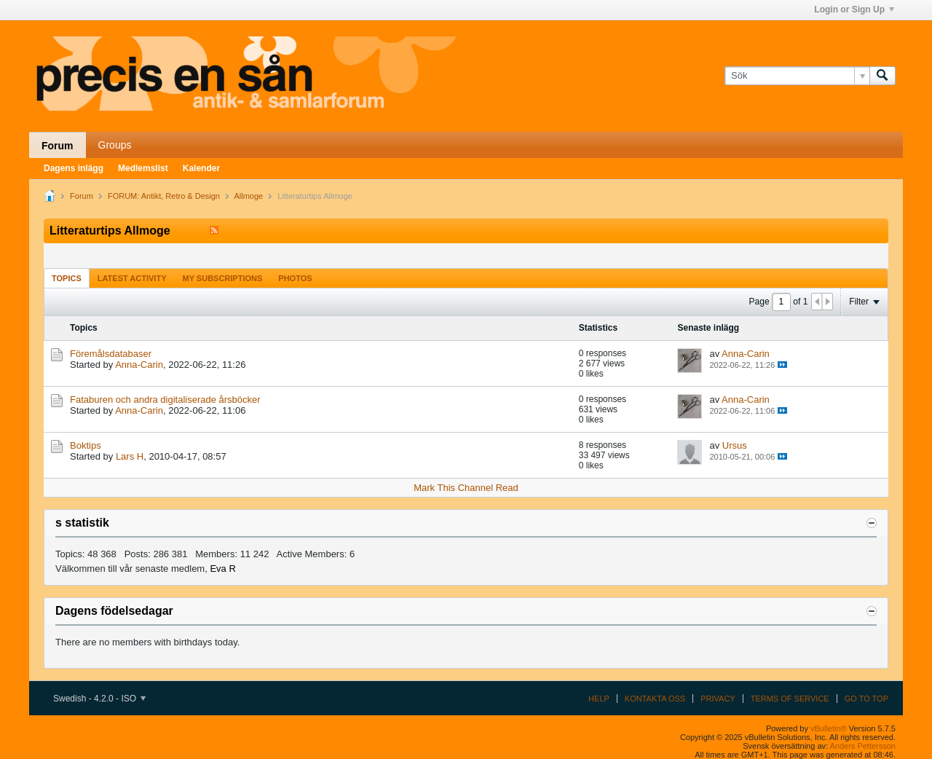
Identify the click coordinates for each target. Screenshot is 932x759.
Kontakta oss (655, 698)
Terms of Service (790, 698)
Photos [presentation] (295, 278)
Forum (58, 146)
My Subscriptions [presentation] (223, 278)
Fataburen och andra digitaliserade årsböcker (165, 399)
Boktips (85, 445)
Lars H (129, 456)
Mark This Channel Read (466, 487)
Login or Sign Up (854, 9)
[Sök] (796, 75)
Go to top (866, 698)
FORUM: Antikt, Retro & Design (164, 196)
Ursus (734, 445)
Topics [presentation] (67, 278)
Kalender (201, 168)
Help (598, 698)
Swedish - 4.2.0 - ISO (99, 698)
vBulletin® (828, 728)
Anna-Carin (139, 364)
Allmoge (248, 196)
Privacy (717, 698)
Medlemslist (143, 168)
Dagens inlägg (73, 168)
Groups (115, 145)
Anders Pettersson (863, 746)
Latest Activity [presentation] (132, 278)
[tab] (67, 278)
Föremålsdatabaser (110, 353)
